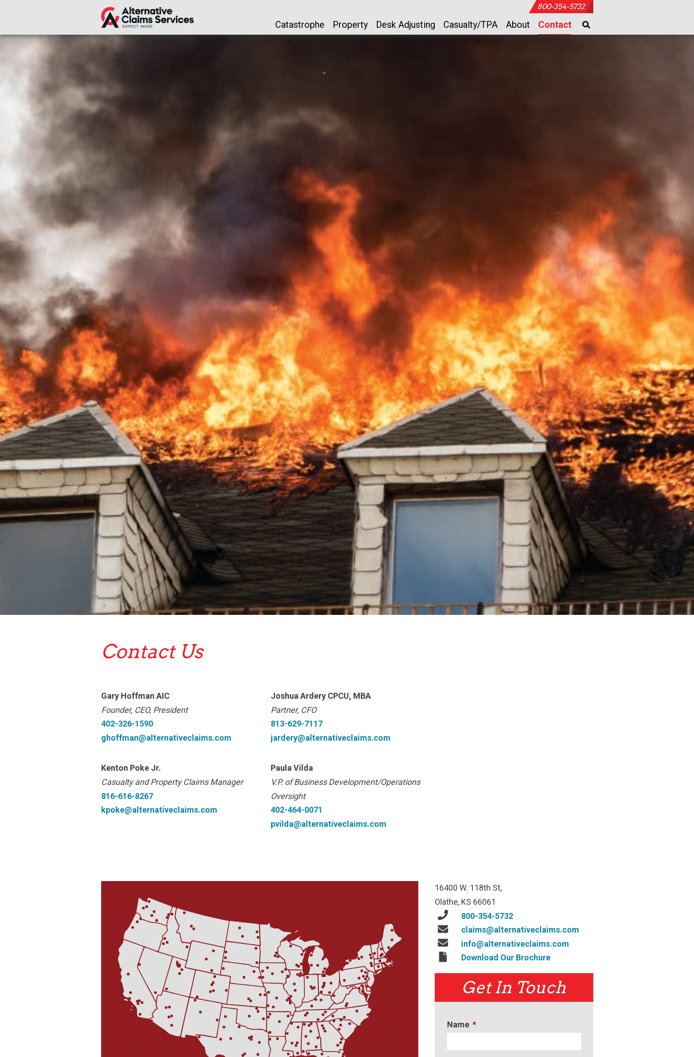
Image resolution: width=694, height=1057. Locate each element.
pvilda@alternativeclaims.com (328, 825)
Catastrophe (299, 24)
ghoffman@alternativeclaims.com (166, 738)
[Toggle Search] (586, 25)
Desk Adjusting (405, 24)
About (518, 24)
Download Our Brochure (505, 958)
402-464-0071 (297, 810)
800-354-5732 (561, 6)
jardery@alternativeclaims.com (331, 738)
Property (350, 24)
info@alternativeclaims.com (515, 944)
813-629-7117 (297, 724)
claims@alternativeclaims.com (520, 930)
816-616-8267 (127, 797)
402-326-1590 (127, 724)
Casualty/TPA (470, 24)
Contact (554, 24)
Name (463, 1025)
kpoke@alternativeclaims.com (159, 810)
